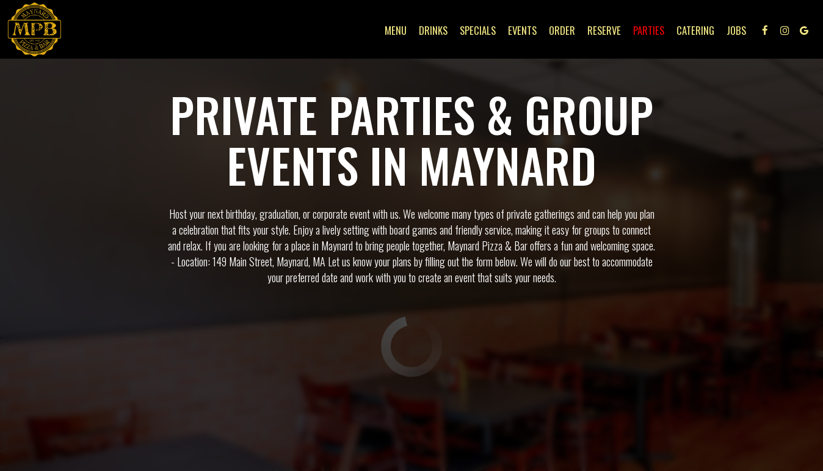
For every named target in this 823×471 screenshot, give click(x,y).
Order (562, 30)
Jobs (736, 30)
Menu (396, 30)
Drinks (433, 30)
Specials (478, 30)
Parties (648, 30)
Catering (695, 30)
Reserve (604, 30)
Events (522, 30)
